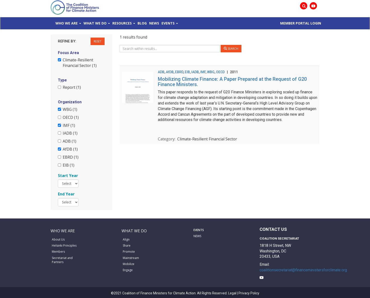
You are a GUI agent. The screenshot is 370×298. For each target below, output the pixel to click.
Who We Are (66, 23)
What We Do (95, 23)
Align (126, 239)
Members (58, 252)
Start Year (68, 175)
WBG (211, 72)
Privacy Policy (249, 293)
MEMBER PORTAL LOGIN (300, 23)
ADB (161, 72)
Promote (129, 252)
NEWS (197, 236)
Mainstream (131, 258)
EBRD (179, 72)
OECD (220, 72)
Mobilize (128, 264)
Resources (122, 23)
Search (231, 49)
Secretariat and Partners (62, 260)
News (154, 23)
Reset (97, 41)
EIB (187, 72)
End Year (66, 194)
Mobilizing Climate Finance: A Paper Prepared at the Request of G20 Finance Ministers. (232, 81)
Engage (128, 270)
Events (168, 23)
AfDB (170, 72)
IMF (203, 72)
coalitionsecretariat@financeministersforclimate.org (303, 270)
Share (127, 245)
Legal (232, 293)
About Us (58, 239)
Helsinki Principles (64, 245)
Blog (142, 23)
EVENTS (198, 230)
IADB (195, 72)
